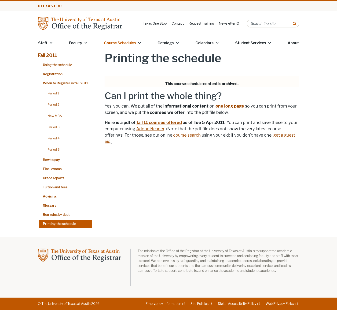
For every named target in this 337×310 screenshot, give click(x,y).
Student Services (250, 43)
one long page (230, 106)
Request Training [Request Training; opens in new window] (201, 24)
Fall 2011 (47, 55)
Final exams (52, 169)
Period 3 (53, 127)
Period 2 (53, 104)
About (293, 43)
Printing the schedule (59, 224)
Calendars (204, 43)
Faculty (75, 43)
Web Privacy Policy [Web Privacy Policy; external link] (280, 304)
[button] (51, 42)
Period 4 (53, 138)
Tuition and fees (55, 187)
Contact (178, 24)
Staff (42, 43)
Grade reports (53, 178)
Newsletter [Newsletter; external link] (227, 24)
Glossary (49, 206)
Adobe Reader (150, 128)
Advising (50, 196)
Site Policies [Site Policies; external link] (199, 304)
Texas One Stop (155, 24)
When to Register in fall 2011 (65, 83)
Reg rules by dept (56, 215)
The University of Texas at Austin (66, 304)
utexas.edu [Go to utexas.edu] (50, 6)
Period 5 (54, 149)
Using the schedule (57, 65)
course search (187, 135)
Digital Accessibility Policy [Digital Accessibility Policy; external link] (237, 304)
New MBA (55, 116)
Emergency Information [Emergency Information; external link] (163, 304)
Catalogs (166, 43)
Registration (52, 74)
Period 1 (53, 93)
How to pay (51, 160)
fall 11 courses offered (159, 122)
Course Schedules (120, 43)
